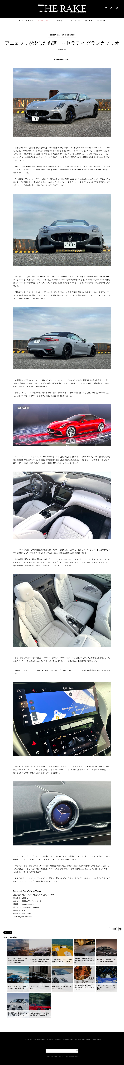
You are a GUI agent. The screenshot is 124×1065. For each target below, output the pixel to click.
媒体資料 (58, 1039)
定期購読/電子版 (39, 1039)
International (96, 1039)
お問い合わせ (68, 1039)
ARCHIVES (58, 20)
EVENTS (101, 20)
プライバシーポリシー (82, 1039)
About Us (28, 1039)
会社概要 (50, 1039)
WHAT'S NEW (26, 20)
